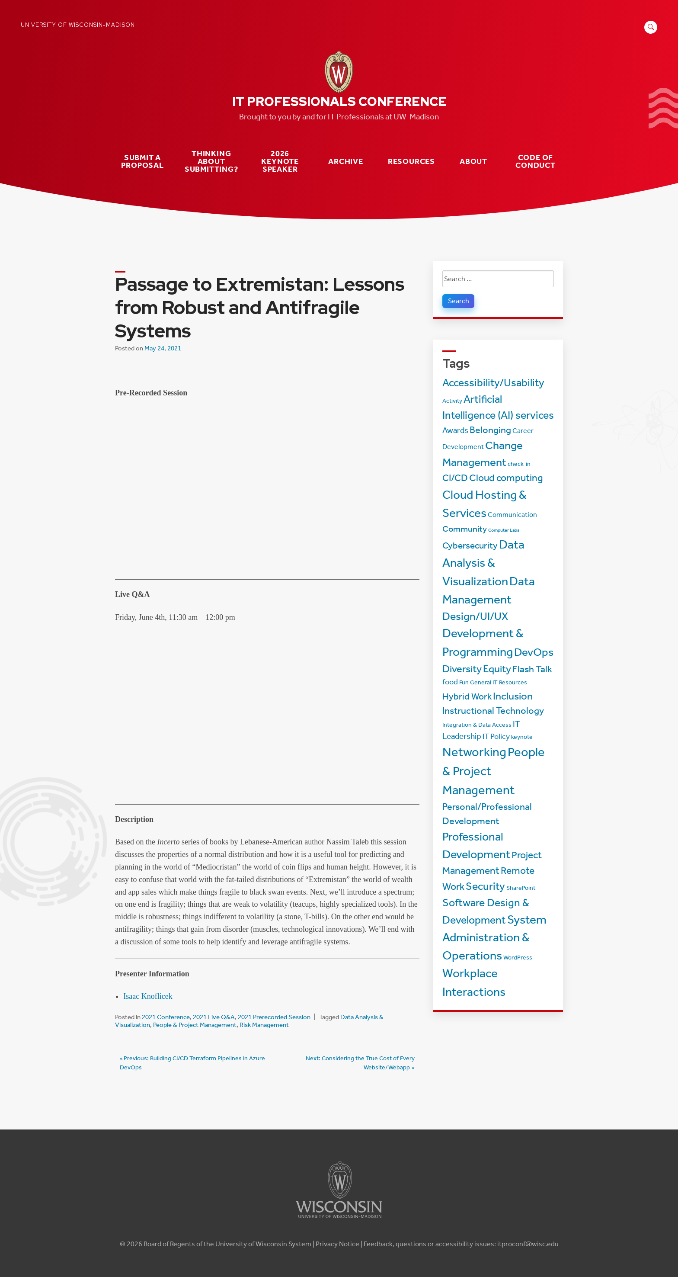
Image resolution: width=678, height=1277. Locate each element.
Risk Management (264, 1025)
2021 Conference (166, 1017)
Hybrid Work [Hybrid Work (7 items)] (467, 696)
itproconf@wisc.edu (528, 1244)
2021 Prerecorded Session (274, 1017)
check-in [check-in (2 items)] (519, 464)
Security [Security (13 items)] (485, 886)
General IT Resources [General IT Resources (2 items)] (498, 682)
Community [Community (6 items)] (464, 528)
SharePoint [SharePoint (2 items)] (520, 888)
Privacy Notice (337, 1244)
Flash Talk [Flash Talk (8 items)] (532, 669)
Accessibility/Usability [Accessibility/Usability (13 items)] (493, 382)
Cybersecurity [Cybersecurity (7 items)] (470, 545)
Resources (411, 161)
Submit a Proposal (142, 161)
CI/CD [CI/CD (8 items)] (455, 478)
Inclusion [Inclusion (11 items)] (513, 696)
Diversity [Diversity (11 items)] (462, 669)
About (473, 161)
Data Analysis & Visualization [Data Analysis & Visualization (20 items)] (483, 562)
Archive (345, 161)
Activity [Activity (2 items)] (452, 400)
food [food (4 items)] (450, 682)
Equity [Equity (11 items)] (497, 669)
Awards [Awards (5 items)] (455, 430)
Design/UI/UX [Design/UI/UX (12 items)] (475, 616)
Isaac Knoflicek (147, 996)
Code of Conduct (535, 161)
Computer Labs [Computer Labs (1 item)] (503, 530)
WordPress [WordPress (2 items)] (517, 957)
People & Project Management (195, 1025)
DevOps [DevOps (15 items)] (533, 652)
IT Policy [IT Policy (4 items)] (496, 736)
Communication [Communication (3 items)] (512, 514)
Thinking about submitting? (211, 161)
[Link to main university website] (339, 1220)
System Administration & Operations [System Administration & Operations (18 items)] (494, 937)
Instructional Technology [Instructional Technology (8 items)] (493, 710)
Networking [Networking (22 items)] (474, 752)
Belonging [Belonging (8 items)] (490, 430)
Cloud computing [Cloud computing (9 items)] (506, 478)
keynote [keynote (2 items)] (522, 737)
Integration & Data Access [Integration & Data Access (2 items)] (477, 724)
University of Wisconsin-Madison (78, 25)
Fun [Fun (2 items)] (464, 682)
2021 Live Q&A (214, 1017)
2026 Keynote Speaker (280, 161)
